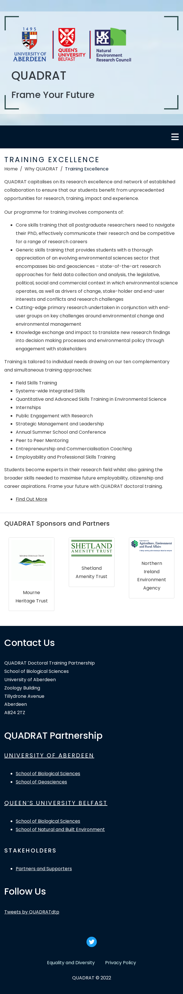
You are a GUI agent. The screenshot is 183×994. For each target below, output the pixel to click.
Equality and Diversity (71, 962)
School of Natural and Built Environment (60, 829)
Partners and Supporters (44, 868)
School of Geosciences (41, 782)
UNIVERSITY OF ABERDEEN (49, 755)
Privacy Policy (120, 962)
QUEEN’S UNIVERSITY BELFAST (55, 803)
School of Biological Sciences (48, 773)
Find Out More (31, 499)
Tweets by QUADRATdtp (31, 912)
